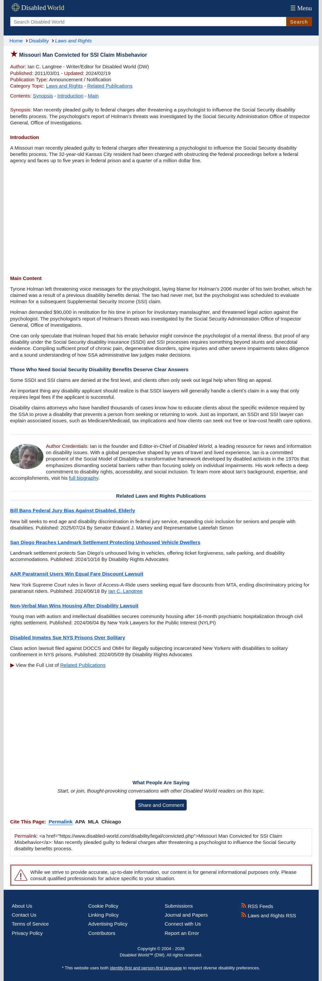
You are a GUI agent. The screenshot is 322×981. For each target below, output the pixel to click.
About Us (22, 906)
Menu (300, 8)
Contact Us (24, 915)
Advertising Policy (107, 924)
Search (299, 22)
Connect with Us (183, 924)
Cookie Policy (103, 906)
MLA (93, 821)
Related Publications (110, 86)
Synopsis (43, 96)
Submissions (179, 906)
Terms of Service (30, 924)
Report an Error (182, 933)
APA (80, 821)
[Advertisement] (161, 220)
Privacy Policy (27, 933)
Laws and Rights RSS (268, 915)
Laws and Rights (64, 86)
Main (93, 96)
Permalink (61, 821)
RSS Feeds (257, 906)
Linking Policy (103, 915)
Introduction (70, 96)
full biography (83, 478)
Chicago (111, 821)
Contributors (101, 933)
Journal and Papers (186, 915)
